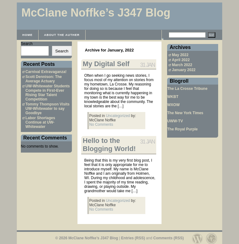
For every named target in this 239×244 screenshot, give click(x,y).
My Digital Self (106, 64)
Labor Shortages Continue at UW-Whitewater (40, 122)
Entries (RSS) (133, 238)
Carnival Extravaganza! (46, 72)
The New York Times (185, 113)
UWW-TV (175, 121)
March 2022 (182, 65)
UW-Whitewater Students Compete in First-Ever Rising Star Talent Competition (48, 92)
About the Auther (62, 35)
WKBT (172, 97)
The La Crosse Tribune (187, 88)
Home (27, 35)
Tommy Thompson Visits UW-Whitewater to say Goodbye (48, 108)
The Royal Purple (182, 129)
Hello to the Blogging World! (109, 145)
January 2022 (183, 70)
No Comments (101, 124)
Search (27, 43)
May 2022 (180, 55)
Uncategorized (118, 116)
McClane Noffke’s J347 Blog (96, 12)
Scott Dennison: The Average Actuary (44, 79)
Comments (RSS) (168, 238)
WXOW (173, 105)
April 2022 (181, 60)
